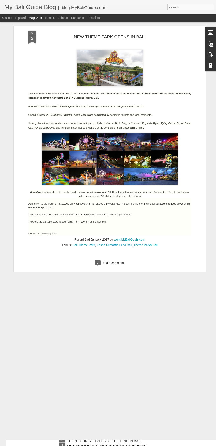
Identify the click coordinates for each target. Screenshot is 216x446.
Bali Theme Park (84, 198)
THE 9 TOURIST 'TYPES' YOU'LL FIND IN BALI (104, 441)
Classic (7, 18)
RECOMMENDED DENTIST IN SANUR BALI (102, 343)
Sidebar (63, 18)
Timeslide (93, 18)
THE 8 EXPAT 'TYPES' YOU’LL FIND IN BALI (102, 392)
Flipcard (20, 18)
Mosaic (49, 18)
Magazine (35, 18)
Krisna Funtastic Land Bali (114, 198)
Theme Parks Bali (145, 198)
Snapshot (77, 18)
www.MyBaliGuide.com (129, 192)
